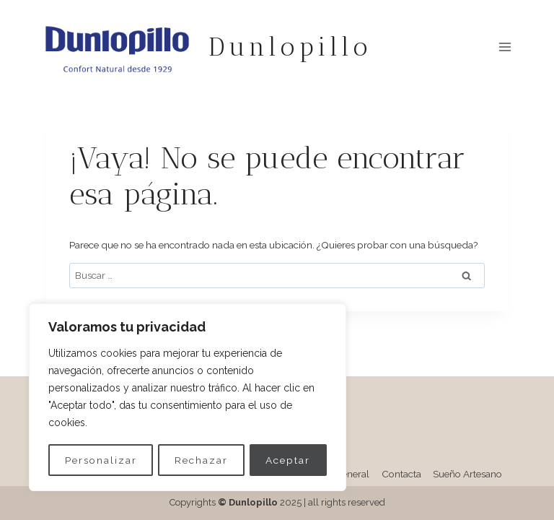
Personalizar (100, 460)
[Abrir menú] (504, 46)
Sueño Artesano (467, 474)
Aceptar (288, 460)
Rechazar (201, 460)
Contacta (401, 474)
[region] (187, 398)
